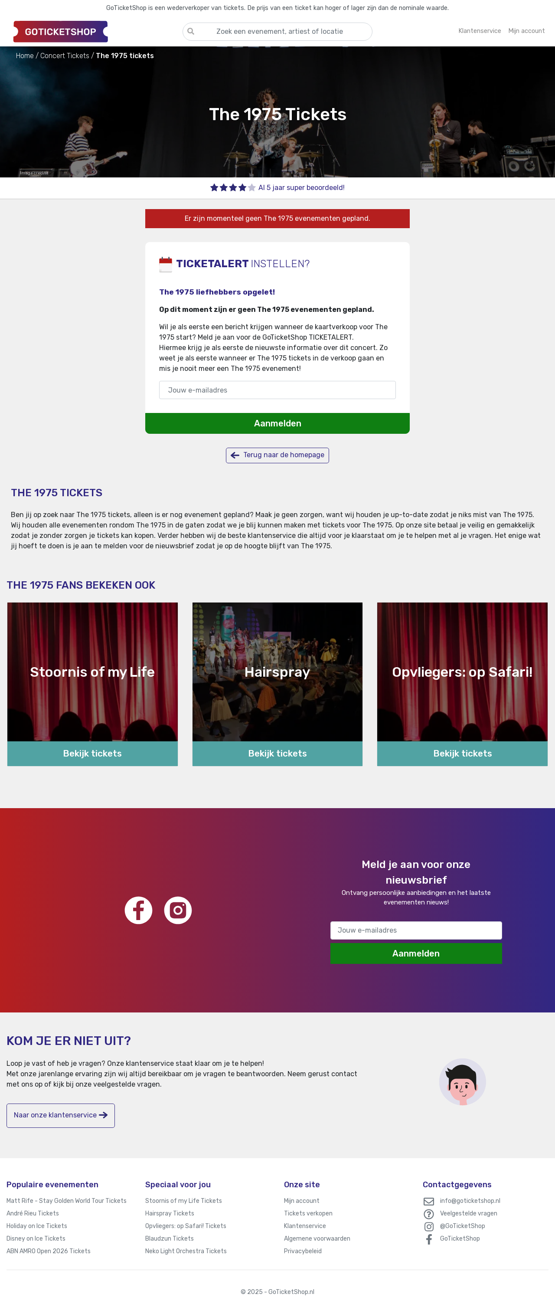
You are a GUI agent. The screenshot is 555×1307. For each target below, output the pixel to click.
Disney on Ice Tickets (36, 1238)
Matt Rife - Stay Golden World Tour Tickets (67, 1201)
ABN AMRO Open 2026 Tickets (49, 1251)
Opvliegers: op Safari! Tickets (185, 1226)
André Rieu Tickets (33, 1213)
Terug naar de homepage (277, 455)
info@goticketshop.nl (470, 1201)
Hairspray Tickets (169, 1213)
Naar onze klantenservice (61, 1115)
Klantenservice (305, 1226)
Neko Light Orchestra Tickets (186, 1251)
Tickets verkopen (308, 1213)
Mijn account (302, 1201)
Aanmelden (277, 423)
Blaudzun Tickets (169, 1238)
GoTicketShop (460, 1238)
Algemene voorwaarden (317, 1238)
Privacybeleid (303, 1251)
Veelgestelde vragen (468, 1213)
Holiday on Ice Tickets (37, 1226)
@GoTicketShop (462, 1226)
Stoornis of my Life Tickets (183, 1201)
